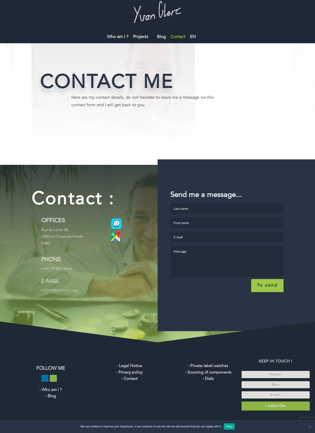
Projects (140, 37)
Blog (161, 37)
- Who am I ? (50, 390)
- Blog (50, 396)
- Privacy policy (129, 373)
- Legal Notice (129, 366)
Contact (177, 37)
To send (267, 289)
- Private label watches (208, 366)
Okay (229, 426)
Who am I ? (117, 37)
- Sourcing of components (208, 373)
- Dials (208, 379)
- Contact (129, 379)
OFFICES (51, 225)
